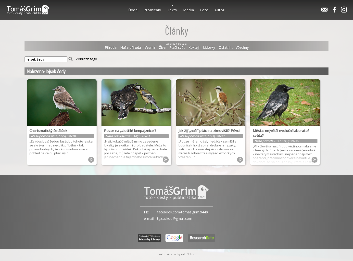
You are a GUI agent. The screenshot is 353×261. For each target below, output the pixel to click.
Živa (162, 47)
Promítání (152, 10)
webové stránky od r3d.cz (176, 254)
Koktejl (193, 47)
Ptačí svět (177, 47)
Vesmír (150, 47)
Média (188, 10)
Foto (204, 10)
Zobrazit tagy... (87, 59)
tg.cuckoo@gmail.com (174, 218)
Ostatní (224, 47)
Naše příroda (130, 47)
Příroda (110, 47)
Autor (219, 10)
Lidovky (209, 47)
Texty (172, 10)
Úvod (133, 10)
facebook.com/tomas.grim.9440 (182, 212)
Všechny (242, 47)
